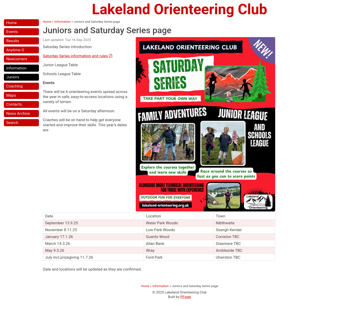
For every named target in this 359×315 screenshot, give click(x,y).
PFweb (185, 297)
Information (16, 68)
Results (12, 40)
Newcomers (16, 59)
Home (11, 22)
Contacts (14, 104)
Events (12, 31)
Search (12, 122)
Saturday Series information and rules (75, 56)
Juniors (12, 77)
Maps (11, 95)
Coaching (14, 86)
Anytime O (15, 50)
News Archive (18, 113)
